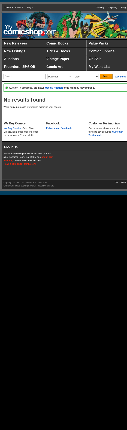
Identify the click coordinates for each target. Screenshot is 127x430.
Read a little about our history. (20, 164)
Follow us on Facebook (59, 128)
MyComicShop (30, 30)
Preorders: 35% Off (19, 67)
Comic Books (57, 43)
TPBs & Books (58, 51)
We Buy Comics (12, 128)
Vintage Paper (57, 59)
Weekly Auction (53, 87)
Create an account (13, 7)
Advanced (120, 77)
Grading (100, 7)
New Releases (15, 43)
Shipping (112, 7)
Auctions (11, 59)
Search (106, 76)
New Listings (14, 51)
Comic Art (54, 67)
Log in (30, 7)
